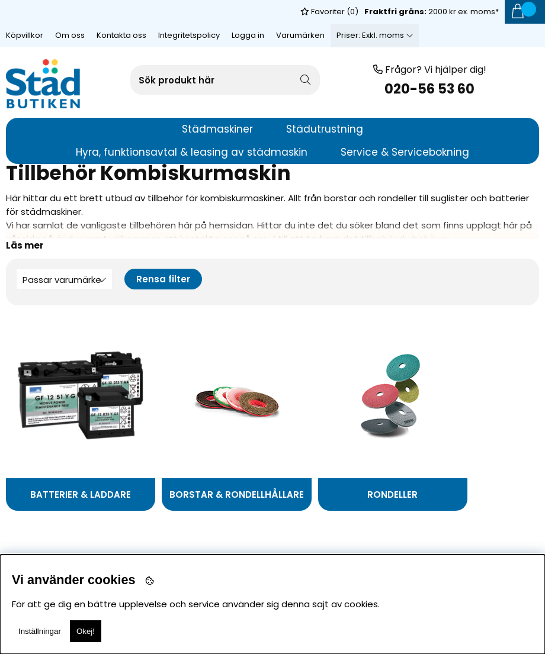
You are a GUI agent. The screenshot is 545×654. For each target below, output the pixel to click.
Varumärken (300, 11)
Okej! (85, 631)
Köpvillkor (24, 11)
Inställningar (39, 631)
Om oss (70, 11)
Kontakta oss (121, 11)
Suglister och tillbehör (452, 498)
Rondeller (340, 494)
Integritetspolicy (189, 11)
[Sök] (225, 80)
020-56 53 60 (429, 89)
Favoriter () (329, 35)
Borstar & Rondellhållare (186, 498)
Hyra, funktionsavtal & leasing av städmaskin (191, 152)
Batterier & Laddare (70, 494)
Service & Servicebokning (405, 152)
